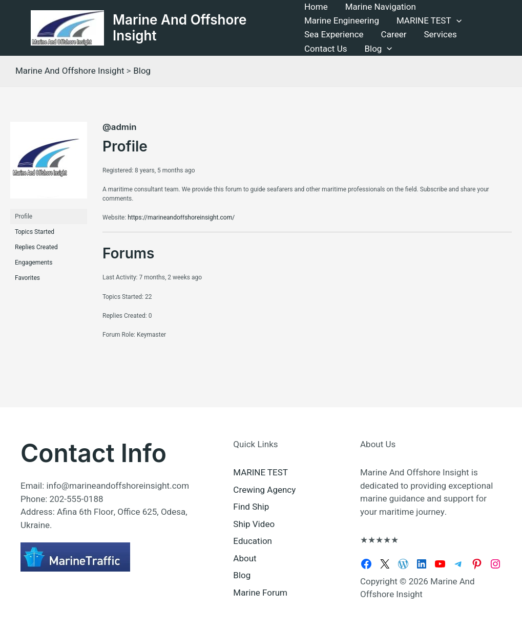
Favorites (27, 277)
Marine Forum (260, 592)
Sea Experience (334, 34)
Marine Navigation (380, 7)
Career (394, 34)
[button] (456, 21)
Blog (378, 49)
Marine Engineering (341, 20)
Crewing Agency (264, 490)
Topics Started (34, 231)
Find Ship (251, 506)
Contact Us (325, 48)
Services (440, 34)
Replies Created (36, 247)
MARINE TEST (429, 21)
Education (252, 541)
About (244, 558)
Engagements (33, 262)
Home (316, 7)
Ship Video (254, 524)
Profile (23, 216)
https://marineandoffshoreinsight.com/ (181, 217)
